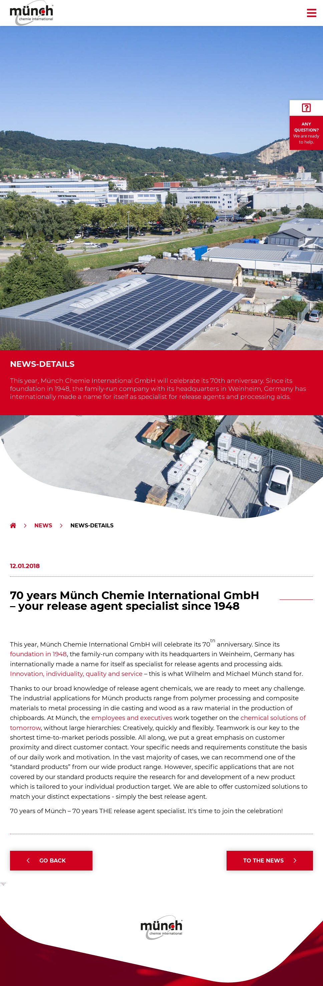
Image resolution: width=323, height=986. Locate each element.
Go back (52, 860)
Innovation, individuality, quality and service (76, 674)
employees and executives (131, 718)
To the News (263, 860)
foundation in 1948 (38, 654)
